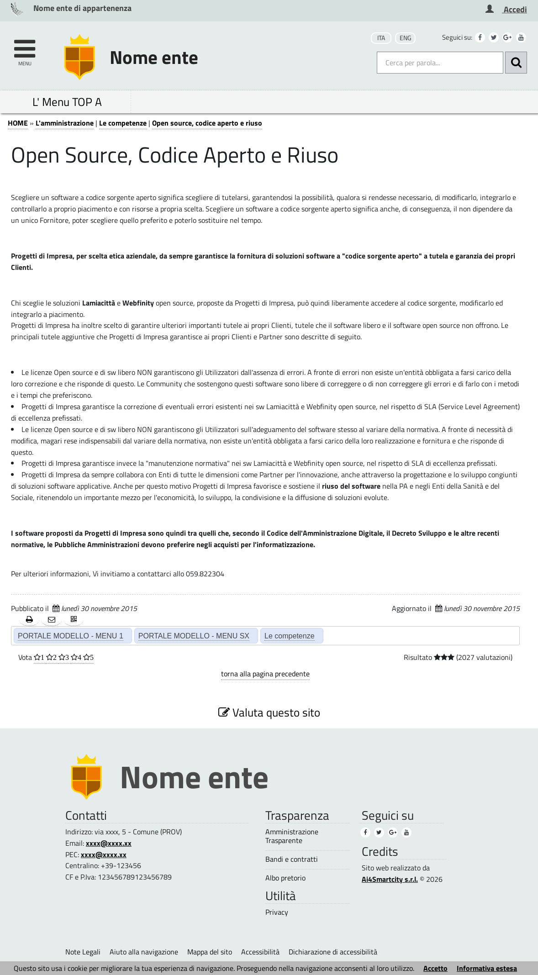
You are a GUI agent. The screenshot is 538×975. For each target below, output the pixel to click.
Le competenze (123, 122)
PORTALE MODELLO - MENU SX (193, 636)
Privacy (276, 912)
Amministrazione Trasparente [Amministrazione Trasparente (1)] (291, 836)
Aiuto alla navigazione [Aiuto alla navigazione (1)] (144, 951)
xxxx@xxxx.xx (109, 843)
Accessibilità (260, 951)
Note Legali (82, 951)
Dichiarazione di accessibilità (333, 951)
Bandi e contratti (291, 859)
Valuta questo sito (269, 712)
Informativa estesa (487, 968)
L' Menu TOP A (67, 102)
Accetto (435, 968)
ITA (381, 38)
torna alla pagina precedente (265, 673)
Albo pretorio (285, 878)
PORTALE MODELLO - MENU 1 (70, 636)
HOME (18, 122)
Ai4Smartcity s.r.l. (390, 879)
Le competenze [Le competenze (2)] (289, 636)
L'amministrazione (65, 122)
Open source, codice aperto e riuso (207, 122)
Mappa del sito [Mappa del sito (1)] (209, 951)
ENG (405, 38)
